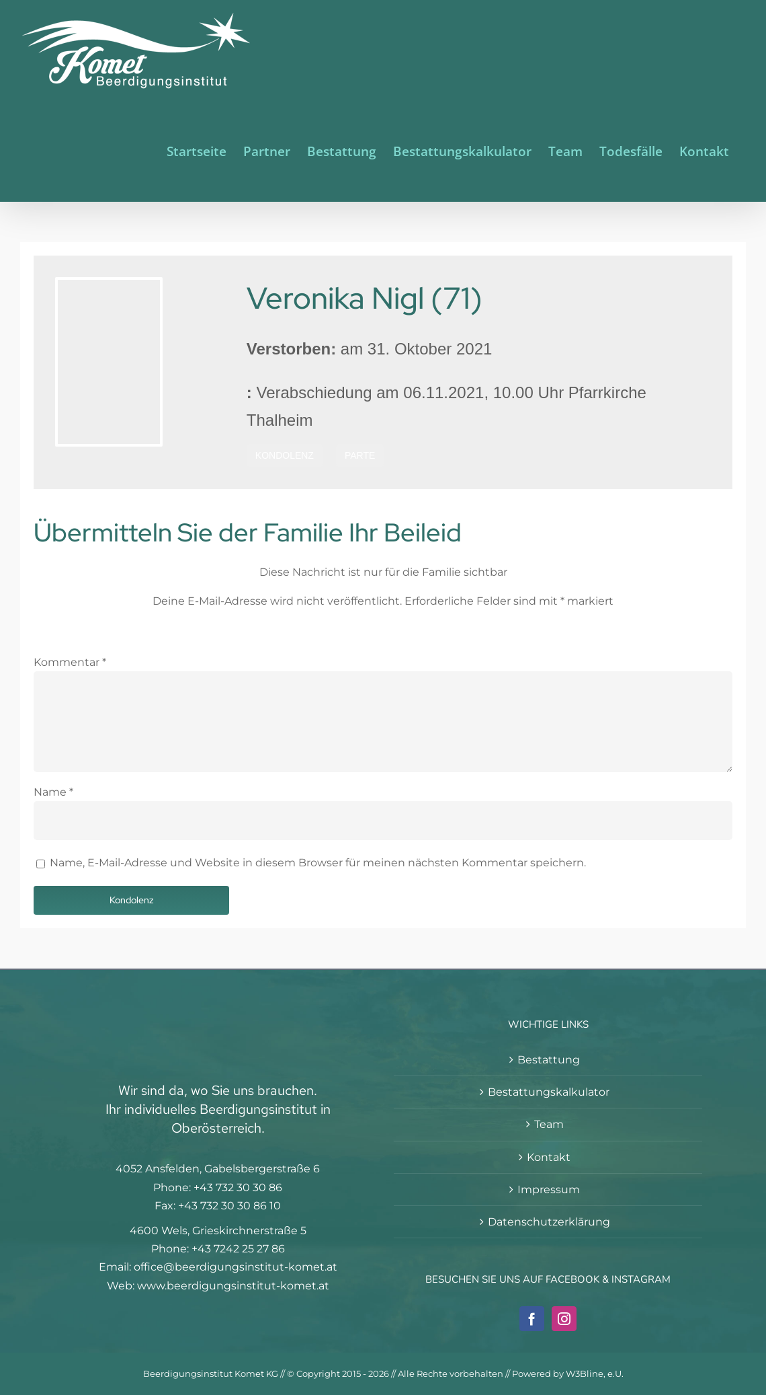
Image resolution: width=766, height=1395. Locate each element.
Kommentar (70, 662)
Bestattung (548, 1059)
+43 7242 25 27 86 (238, 1248)
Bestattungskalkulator (548, 1092)
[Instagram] (564, 1318)
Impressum (548, 1189)
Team (549, 1124)
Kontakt (548, 1157)
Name (53, 792)
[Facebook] (531, 1318)
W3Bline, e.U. (595, 1373)
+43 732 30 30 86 (238, 1187)
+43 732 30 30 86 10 (229, 1205)
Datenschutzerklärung (549, 1221)
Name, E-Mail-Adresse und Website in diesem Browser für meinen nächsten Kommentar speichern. (318, 862)
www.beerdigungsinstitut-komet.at (233, 1285)
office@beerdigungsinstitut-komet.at (235, 1266)
